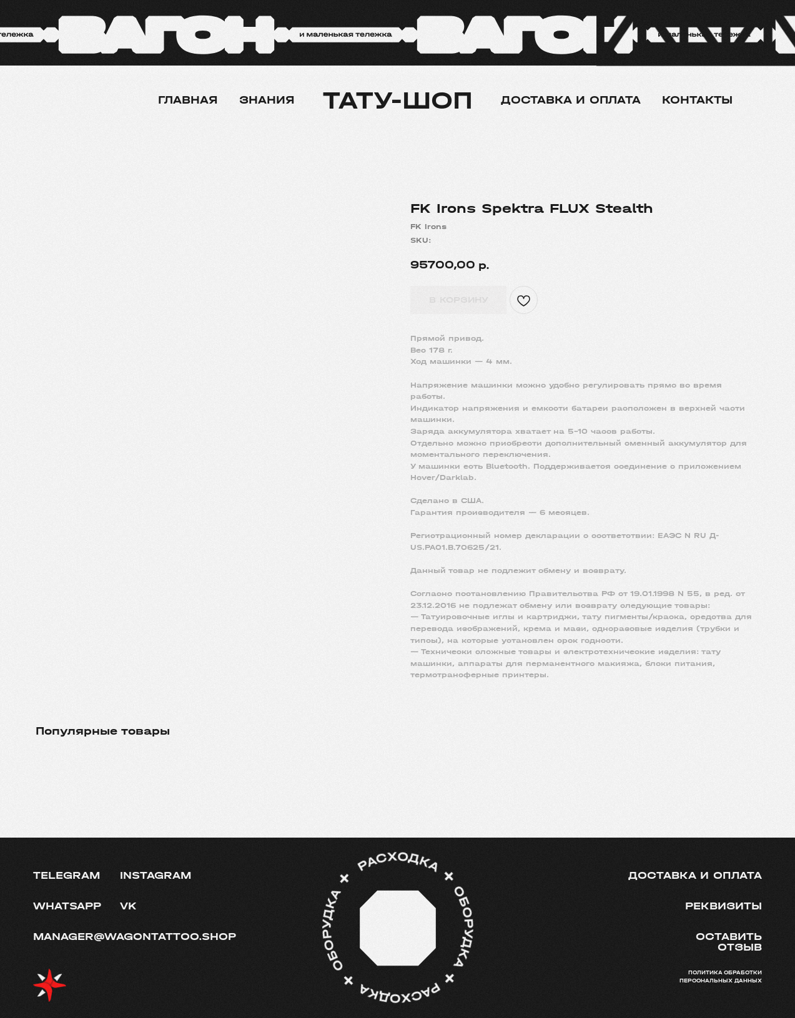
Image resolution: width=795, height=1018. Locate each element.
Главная (188, 100)
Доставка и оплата (571, 100)
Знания (267, 100)
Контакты (697, 100)
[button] (705, 942)
